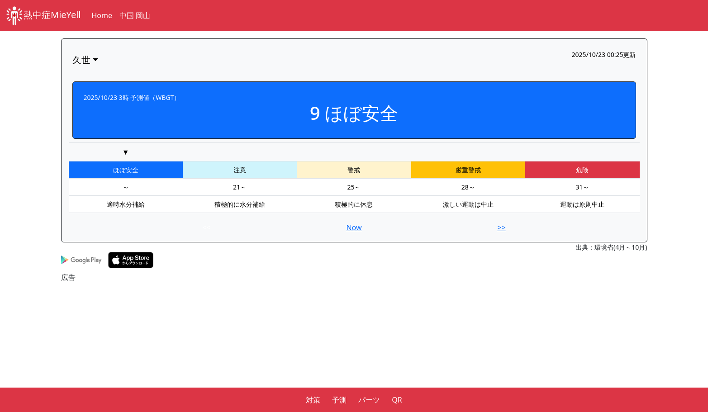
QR (397, 400)
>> (501, 227)
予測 (339, 400)
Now (353, 227)
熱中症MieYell (43, 15)
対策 (313, 400)
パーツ (369, 400)
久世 (81, 60)
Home (102, 15)
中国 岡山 (134, 15)
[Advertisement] (332, 346)
